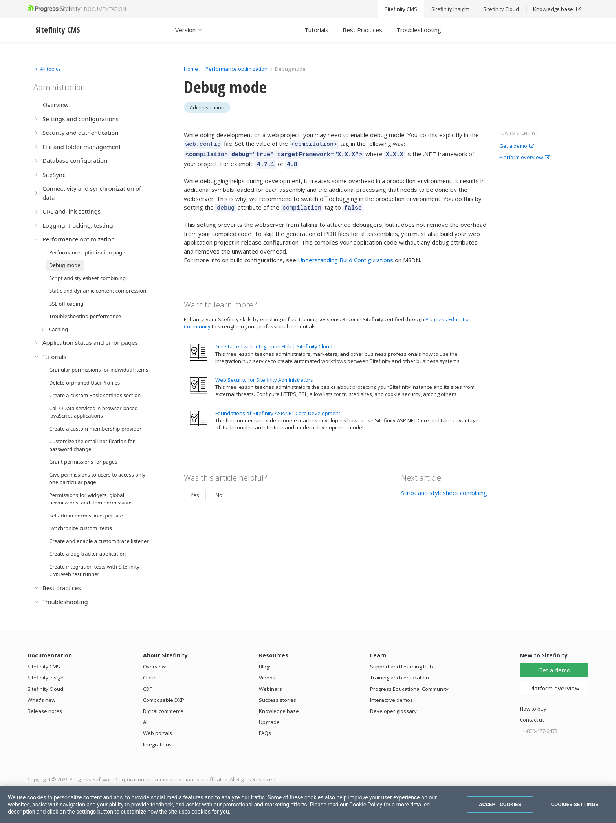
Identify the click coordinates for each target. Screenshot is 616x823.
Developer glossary (393, 710)
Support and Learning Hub (401, 666)
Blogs (265, 666)
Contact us (532, 719)
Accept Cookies (500, 804)
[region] (308, 804)
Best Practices (362, 30)
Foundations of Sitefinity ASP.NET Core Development (277, 408)
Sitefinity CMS (44, 666)
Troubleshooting (418, 30)
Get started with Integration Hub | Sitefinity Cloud (273, 341)
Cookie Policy (365, 804)
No (219, 490)
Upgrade (269, 721)
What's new (41, 699)
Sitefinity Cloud (45, 688)
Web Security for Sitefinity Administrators (264, 375)
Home (191, 68)
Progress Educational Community (409, 688)
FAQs (265, 732)
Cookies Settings (575, 804)
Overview (154, 666)
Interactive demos (391, 699)
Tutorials (316, 30)
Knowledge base (279, 710)
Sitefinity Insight (46, 677)
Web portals (157, 732)
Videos (267, 677)
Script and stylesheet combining (444, 488)
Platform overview (524, 158)
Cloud (150, 677)
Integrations (157, 744)
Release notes (45, 710)
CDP (148, 688)
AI (145, 721)
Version (189, 30)
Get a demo (516, 146)
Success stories (277, 699)
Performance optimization (236, 68)
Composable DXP (163, 699)
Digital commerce (163, 710)
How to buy (533, 708)
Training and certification (399, 677)
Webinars (270, 688)
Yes (195, 490)
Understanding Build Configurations (345, 255)
